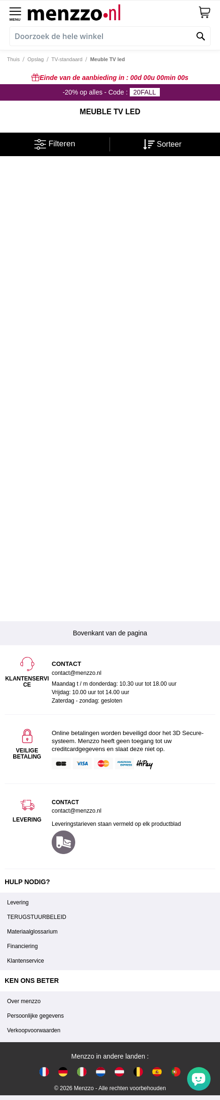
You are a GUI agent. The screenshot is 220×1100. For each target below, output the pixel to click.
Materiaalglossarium (32, 931)
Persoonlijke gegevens (35, 1016)
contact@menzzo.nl (77, 810)
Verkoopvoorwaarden (33, 1030)
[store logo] (113, 12)
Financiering (22, 946)
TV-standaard (66, 59)
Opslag (35, 59)
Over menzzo (23, 1001)
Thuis (13, 59)
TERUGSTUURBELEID (36, 917)
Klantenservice (25, 961)
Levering (18, 902)
